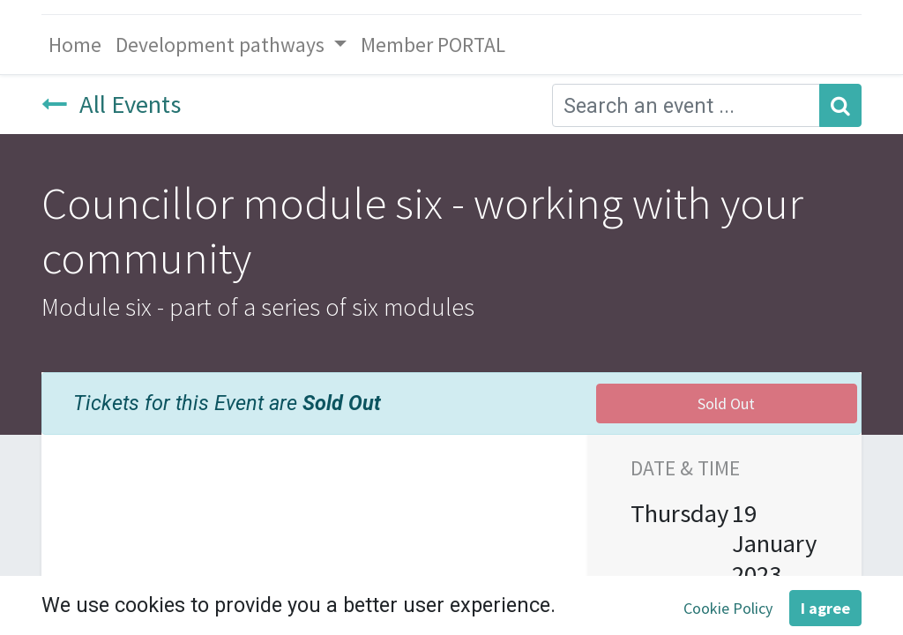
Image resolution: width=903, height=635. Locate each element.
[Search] (840, 105)
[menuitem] (74, 44)
